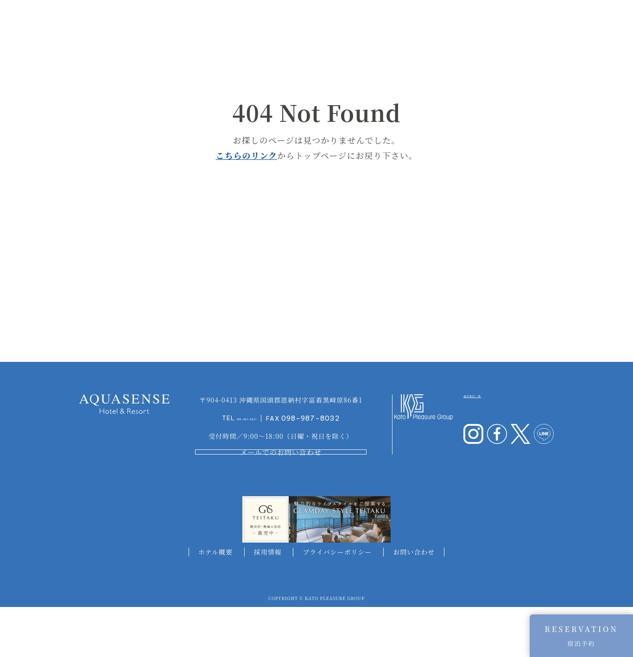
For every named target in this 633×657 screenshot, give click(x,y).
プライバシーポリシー (337, 601)
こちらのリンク (246, 155)
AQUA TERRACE (301, 22)
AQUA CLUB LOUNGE (366, 22)
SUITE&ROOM (247, 22)
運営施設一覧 (489, 434)
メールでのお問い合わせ (281, 495)
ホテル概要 (215, 601)
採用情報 (268, 601)
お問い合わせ (414, 601)
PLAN (465, 22)
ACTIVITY (547, 22)
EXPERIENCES (502, 22)
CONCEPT (149, 22)
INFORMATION (195, 22)
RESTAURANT (428, 22)
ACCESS (581, 22)
